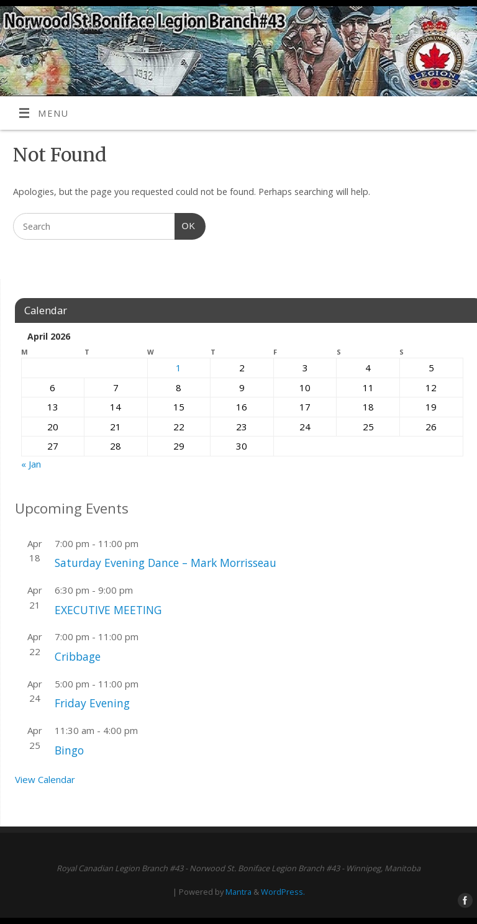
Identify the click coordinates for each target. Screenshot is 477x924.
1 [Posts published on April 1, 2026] (178, 367)
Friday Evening (92, 702)
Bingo (69, 750)
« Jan (31, 464)
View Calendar (45, 779)
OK (185, 224)
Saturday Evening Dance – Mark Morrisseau (165, 562)
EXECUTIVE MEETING (108, 609)
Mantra (238, 891)
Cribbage (78, 656)
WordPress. (283, 891)
